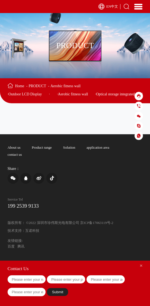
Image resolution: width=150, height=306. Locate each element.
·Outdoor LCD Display (25, 94)
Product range (42, 147)
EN (108, 6)
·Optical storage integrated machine (121, 94)
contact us (15, 154)
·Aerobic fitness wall (72, 94)
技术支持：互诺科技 (23, 231)
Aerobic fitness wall (65, 86)
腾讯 (20, 246)
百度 (11, 246)
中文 (114, 6)
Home (21, 86)
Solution (69, 147)
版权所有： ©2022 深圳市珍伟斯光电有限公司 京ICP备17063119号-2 (60, 223)
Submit (57, 292)
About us (14, 147)
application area (98, 147)
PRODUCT (39, 86)
